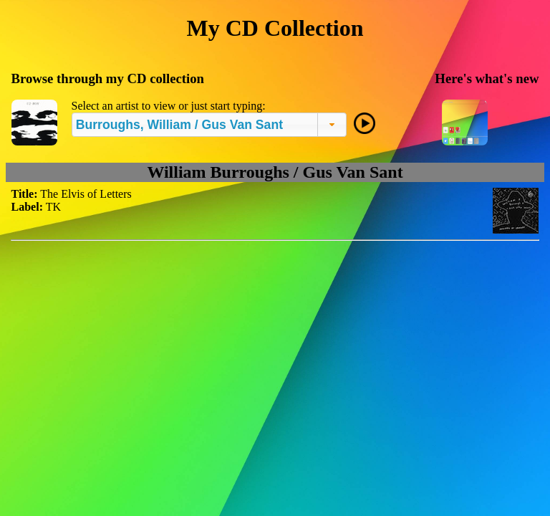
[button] (332, 125)
